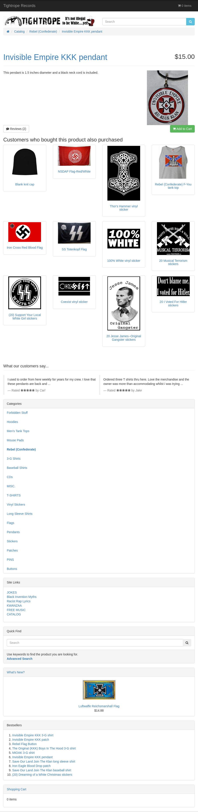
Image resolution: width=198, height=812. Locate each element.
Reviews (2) (16, 129)
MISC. (11, 486)
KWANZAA (14, 605)
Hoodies (12, 422)
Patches (12, 550)
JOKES (12, 592)
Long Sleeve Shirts (20, 513)
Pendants (13, 532)
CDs (10, 477)
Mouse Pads (15, 440)
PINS (10, 559)
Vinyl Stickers (16, 504)
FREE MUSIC (16, 610)
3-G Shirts (14, 458)
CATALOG (14, 614)
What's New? (16, 672)
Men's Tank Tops (18, 431)
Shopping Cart (16, 789)
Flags (10, 523)
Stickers (12, 541)
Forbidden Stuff (17, 412)
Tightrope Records (19, 5)
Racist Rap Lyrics (18, 601)
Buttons (12, 569)
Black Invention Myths (21, 597)
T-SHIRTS (14, 495)
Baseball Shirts (17, 468)
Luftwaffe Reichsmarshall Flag (99, 706)
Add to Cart (182, 129)
